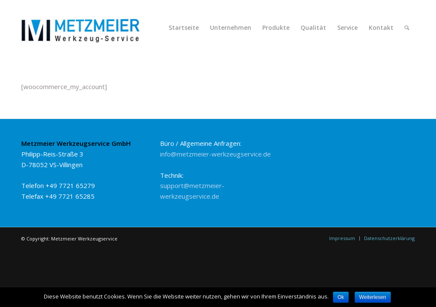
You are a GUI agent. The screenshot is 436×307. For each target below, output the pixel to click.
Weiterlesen (372, 297)
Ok (341, 297)
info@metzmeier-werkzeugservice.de (215, 154)
